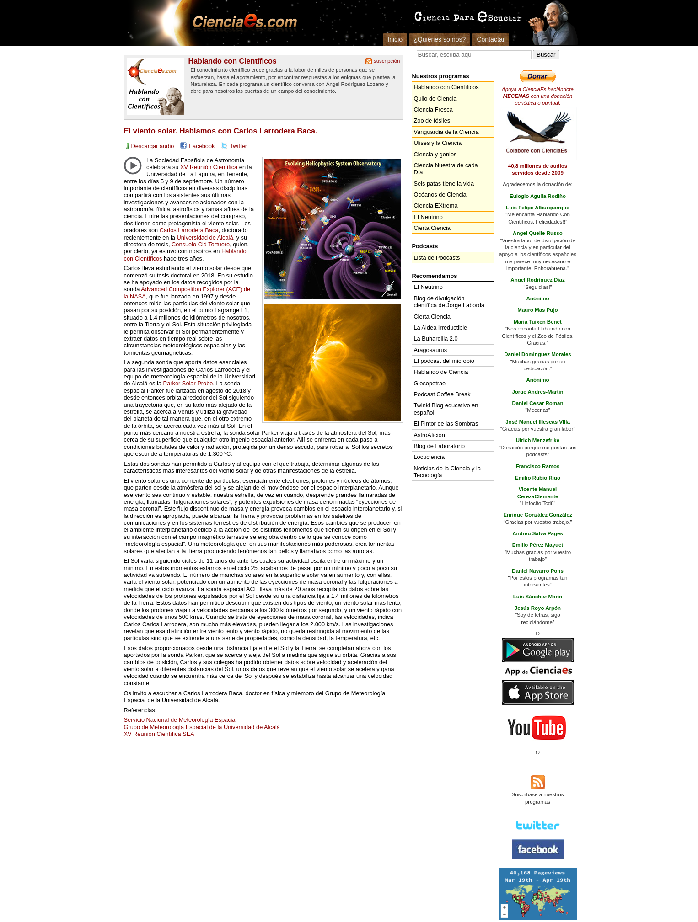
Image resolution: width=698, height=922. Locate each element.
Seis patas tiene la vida (444, 183)
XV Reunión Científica (208, 167)
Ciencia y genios (435, 154)
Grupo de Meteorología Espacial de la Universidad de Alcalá (202, 727)
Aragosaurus (430, 349)
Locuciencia (429, 456)
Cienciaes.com (242, 23)
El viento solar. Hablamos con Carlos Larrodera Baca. (220, 131)
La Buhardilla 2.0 (436, 338)
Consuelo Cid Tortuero (201, 244)
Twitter (238, 146)
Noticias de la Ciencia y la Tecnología (447, 472)
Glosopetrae (430, 383)
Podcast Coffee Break (442, 394)
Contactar (491, 39)
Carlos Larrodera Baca (189, 230)
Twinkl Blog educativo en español (446, 409)
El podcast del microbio (444, 360)
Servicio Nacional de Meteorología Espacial (180, 719)
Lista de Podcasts (437, 257)
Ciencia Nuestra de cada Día (446, 169)
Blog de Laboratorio (439, 445)
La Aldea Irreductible (440, 327)
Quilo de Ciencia (435, 98)
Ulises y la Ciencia (438, 142)
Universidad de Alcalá (205, 237)
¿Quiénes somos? (439, 39)
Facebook (202, 146)
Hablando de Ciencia (441, 371)
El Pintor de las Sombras (446, 423)
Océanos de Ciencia (440, 194)
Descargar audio (152, 146)
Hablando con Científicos (232, 61)
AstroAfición (429, 435)
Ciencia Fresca (433, 109)
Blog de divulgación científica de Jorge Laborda (449, 302)
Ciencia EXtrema (436, 205)
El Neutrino (428, 216)
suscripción (387, 61)
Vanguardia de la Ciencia (446, 131)
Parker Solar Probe (188, 383)
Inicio (395, 39)
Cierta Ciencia (432, 227)
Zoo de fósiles (432, 120)
